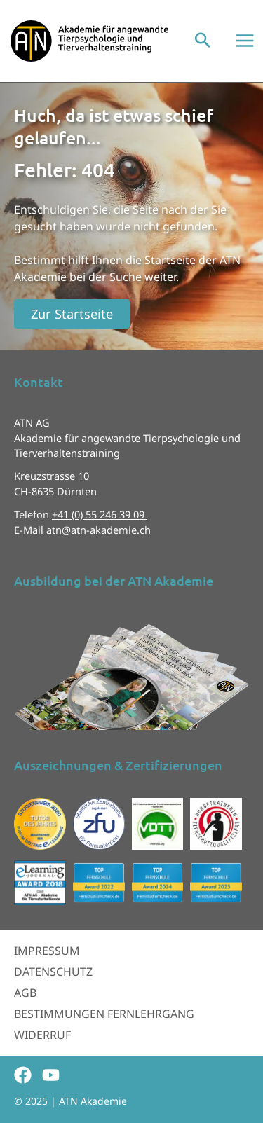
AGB (25, 992)
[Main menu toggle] (244, 40)
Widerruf (42, 1034)
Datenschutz (53, 971)
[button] (202, 41)
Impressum (47, 950)
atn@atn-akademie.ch (98, 530)
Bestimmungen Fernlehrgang (104, 1013)
